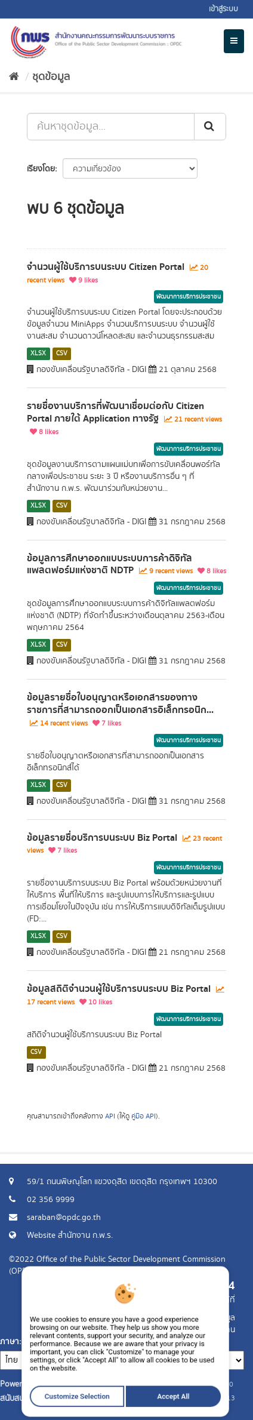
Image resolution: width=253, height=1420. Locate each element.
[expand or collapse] (234, 41)
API (110, 1116)
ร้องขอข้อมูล (214, 1318)
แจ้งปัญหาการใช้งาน (200, 1330)
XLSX (38, 353)
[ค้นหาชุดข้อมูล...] (111, 126)
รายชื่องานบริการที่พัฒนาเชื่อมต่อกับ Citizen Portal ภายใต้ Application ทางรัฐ (115, 412)
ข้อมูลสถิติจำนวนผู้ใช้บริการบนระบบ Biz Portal (119, 989)
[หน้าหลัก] (14, 77)
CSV (61, 353)
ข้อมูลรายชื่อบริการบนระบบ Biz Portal (102, 838)
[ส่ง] (210, 126)
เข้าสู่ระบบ (223, 9)
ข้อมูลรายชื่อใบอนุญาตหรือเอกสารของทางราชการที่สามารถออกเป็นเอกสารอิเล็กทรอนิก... (120, 704)
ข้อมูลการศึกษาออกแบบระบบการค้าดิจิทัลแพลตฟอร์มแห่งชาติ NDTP (109, 565)
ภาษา (9, 1342)
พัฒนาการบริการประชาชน (188, 297)
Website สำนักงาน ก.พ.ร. (70, 1235)
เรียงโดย (41, 169)
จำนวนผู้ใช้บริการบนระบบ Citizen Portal (105, 267)
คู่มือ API (143, 1116)
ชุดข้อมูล (51, 77)
